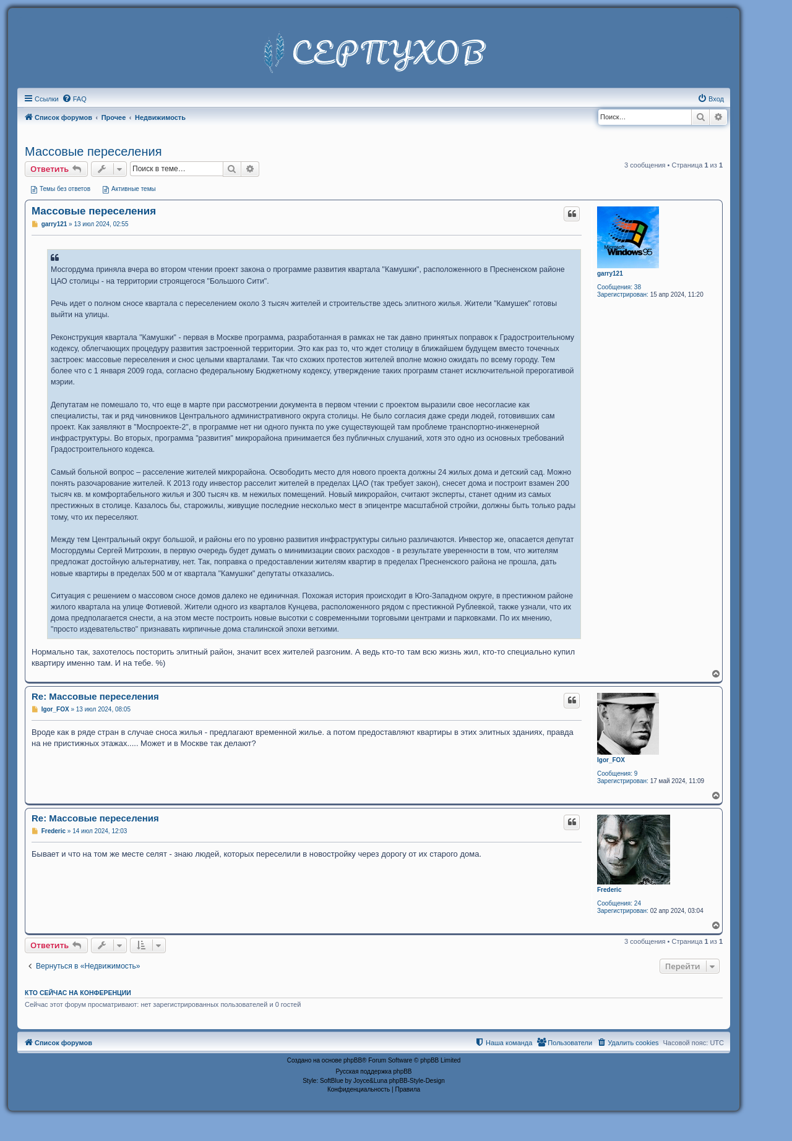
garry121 (610, 273)
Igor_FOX (611, 760)
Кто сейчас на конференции (78, 992)
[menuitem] (74, 98)
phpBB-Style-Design (417, 1080)
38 (637, 287)
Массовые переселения (93, 151)
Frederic (609, 889)
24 (637, 903)
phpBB (352, 1060)
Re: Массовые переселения (95, 696)
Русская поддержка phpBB (373, 1071)
